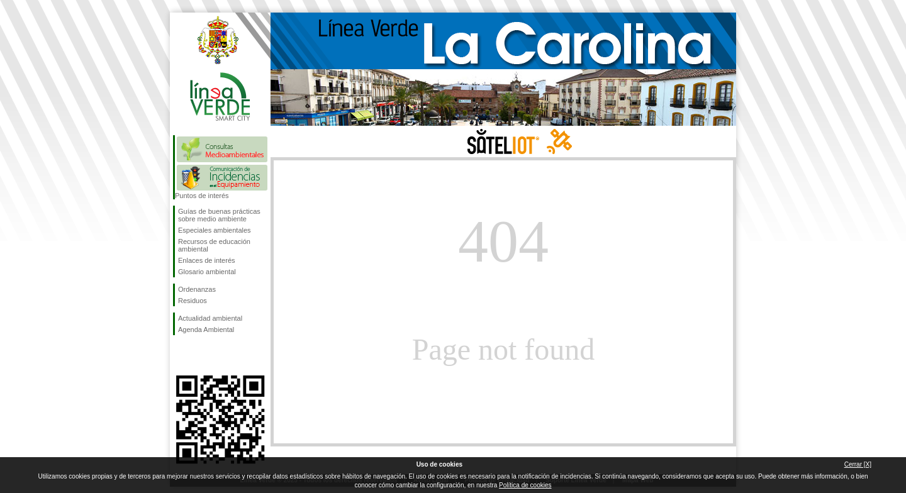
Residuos (192, 300)
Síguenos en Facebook (180, 355)
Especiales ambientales (214, 230)
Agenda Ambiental (206, 329)
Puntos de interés (202, 195)
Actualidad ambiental (210, 318)
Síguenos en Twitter (201, 355)
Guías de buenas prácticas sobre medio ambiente (219, 215)
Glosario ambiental (207, 271)
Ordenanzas (197, 289)
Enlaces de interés (206, 260)
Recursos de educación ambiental (214, 245)
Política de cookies (525, 485)
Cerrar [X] (857, 464)
